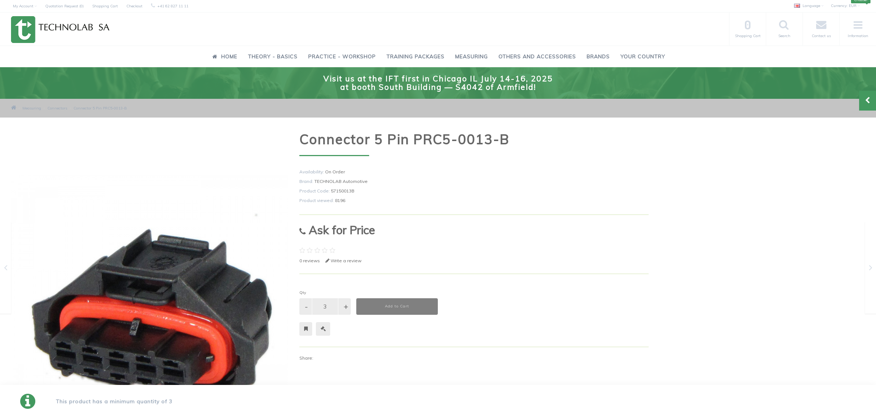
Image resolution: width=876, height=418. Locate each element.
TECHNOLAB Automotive (341, 181)
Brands (598, 56)
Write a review (343, 260)
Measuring (471, 56)
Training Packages (415, 56)
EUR (845, 5)
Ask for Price (337, 230)
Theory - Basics (273, 56)
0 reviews (309, 260)
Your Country (642, 56)
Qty (302, 292)
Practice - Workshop (342, 56)
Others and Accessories (537, 56)
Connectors (57, 108)
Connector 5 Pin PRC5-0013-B (100, 108)
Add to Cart (397, 306)
